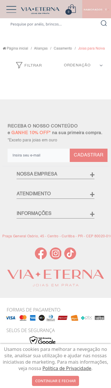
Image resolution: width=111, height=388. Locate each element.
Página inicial (17, 48)
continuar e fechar (55, 380)
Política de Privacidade (66, 368)
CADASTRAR (88, 155)
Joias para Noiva (91, 48)
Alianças (41, 48)
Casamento (63, 48)
